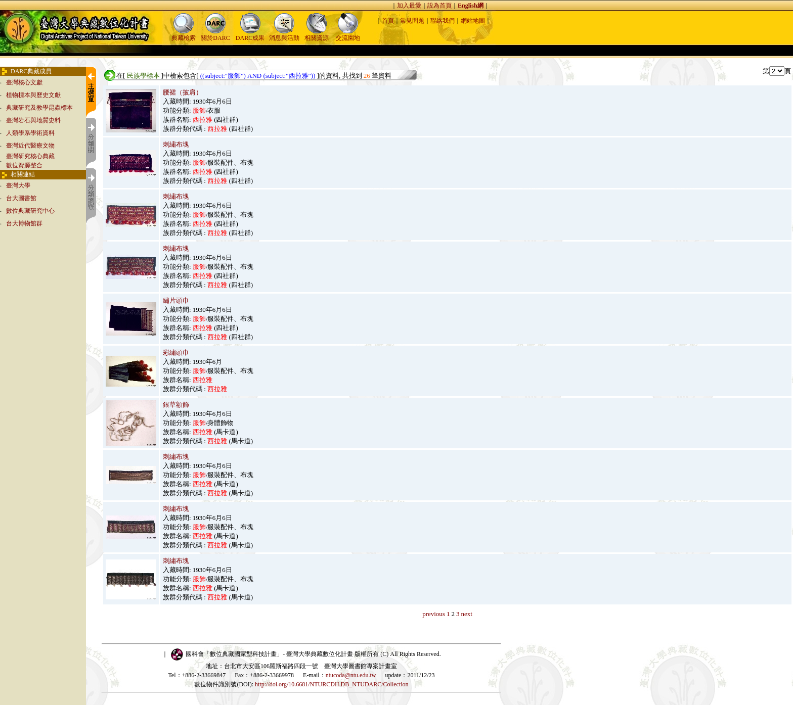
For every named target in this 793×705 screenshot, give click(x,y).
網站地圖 (473, 20)
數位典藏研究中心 (30, 210)
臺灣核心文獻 (24, 82)
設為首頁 (439, 5)
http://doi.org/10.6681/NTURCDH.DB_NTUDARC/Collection (331, 684)
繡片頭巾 (176, 300)
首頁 (388, 20)
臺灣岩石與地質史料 (33, 120)
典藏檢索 (183, 34)
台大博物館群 (24, 223)
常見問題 (412, 20)
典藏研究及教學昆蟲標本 (39, 107)
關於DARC (215, 34)
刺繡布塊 (176, 144)
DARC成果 (250, 34)
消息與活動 (284, 34)
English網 (470, 5)
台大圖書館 (21, 198)
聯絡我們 (442, 20)
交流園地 (348, 34)
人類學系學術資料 (30, 132)
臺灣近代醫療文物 (30, 145)
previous (433, 614)
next (466, 614)
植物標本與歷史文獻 (33, 95)
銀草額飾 (176, 404)
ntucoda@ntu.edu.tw (351, 675)
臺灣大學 (18, 185)
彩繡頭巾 (176, 352)
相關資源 (316, 34)
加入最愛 (409, 5)
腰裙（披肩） (182, 92)
